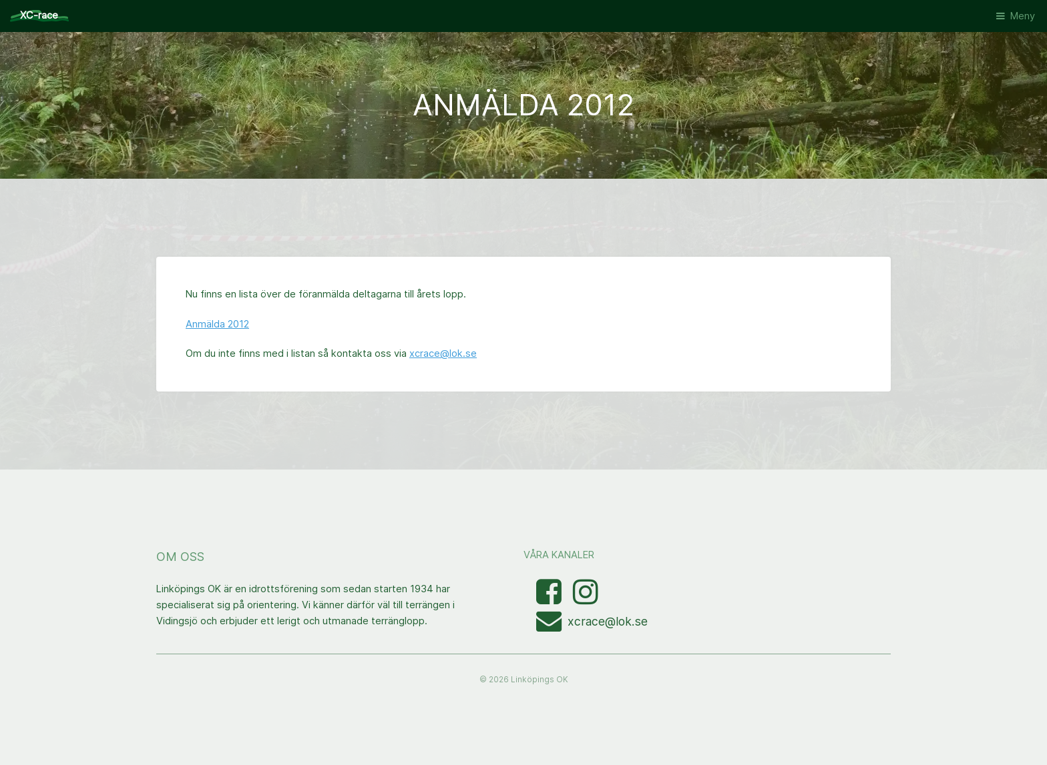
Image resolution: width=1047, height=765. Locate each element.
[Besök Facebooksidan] (550, 599)
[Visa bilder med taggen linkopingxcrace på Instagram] (585, 599)
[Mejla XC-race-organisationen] (552, 626)
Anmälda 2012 (217, 324)
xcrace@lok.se (443, 353)
